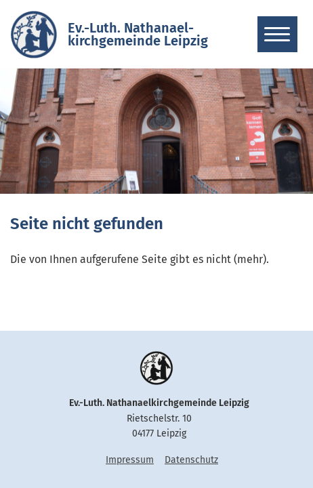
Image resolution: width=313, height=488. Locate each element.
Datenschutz (191, 460)
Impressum (130, 460)
